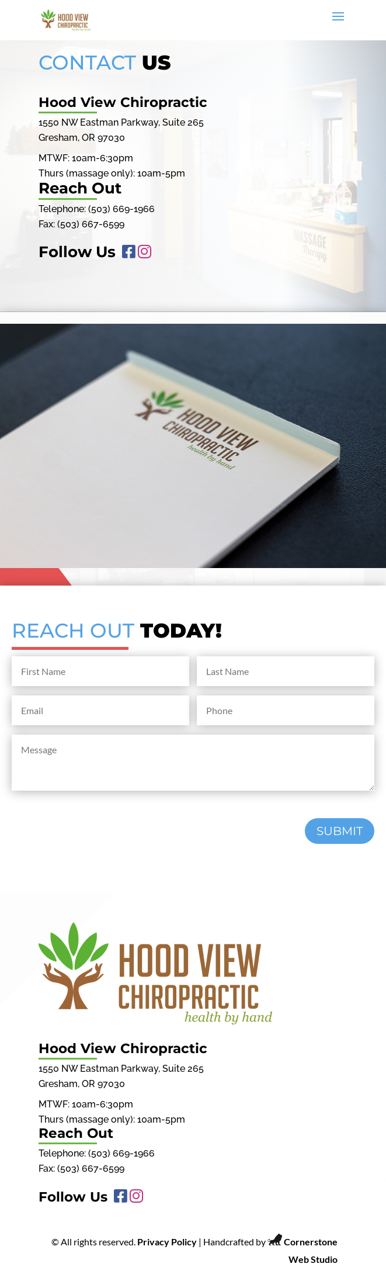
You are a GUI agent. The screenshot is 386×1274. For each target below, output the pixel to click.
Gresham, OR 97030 (82, 137)
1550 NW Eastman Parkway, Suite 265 (121, 122)
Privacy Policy (167, 1241)
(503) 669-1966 (121, 208)
